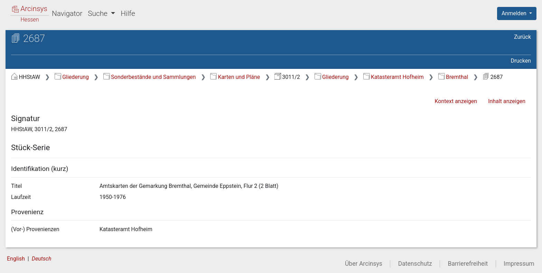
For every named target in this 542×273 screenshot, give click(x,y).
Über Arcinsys (363, 263)
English (16, 258)
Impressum (519, 263)
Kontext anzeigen (455, 101)
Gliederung (72, 77)
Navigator (67, 13)
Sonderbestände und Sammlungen (149, 77)
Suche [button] (98, 13)
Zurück (522, 37)
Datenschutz (415, 263)
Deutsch (42, 258)
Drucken (521, 60)
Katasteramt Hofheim (393, 77)
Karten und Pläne (235, 77)
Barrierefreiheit (468, 263)
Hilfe (128, 13)
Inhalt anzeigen (506, 101)
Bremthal (453, 77)
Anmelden (515, 13)
